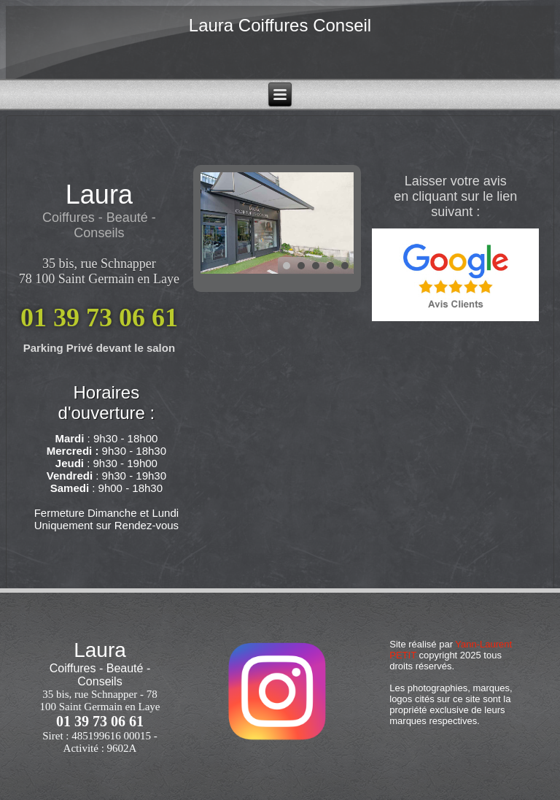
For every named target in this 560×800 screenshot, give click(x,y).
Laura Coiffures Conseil (280, 25)
